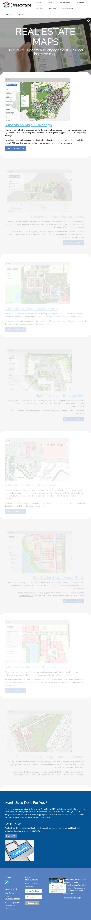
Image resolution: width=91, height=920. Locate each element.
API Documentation (12, 899)
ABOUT (49, 3)
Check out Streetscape (72, 898)
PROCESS (39, 9)
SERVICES (52, 9)
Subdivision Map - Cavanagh (28, 125)
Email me (10, 836)
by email (37, 828)
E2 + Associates (45, 817)
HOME (38, 3)
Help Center (9, 893)
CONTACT (21, 15)
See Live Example (15, 148)
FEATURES (80, 3)
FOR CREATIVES (68, 9)
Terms (7, 896)
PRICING (9, 15)
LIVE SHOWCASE (64, 3)
